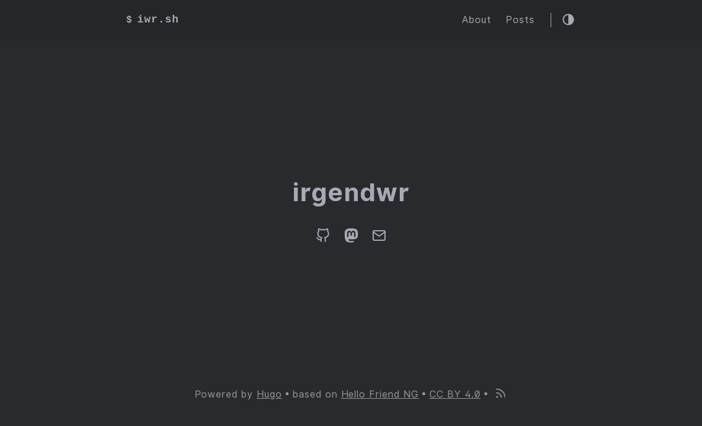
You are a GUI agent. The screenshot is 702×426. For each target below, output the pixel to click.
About (476, 19)
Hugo (269, 394)
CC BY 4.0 (455, 394)
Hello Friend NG (380, 394)
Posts (520, 19)
